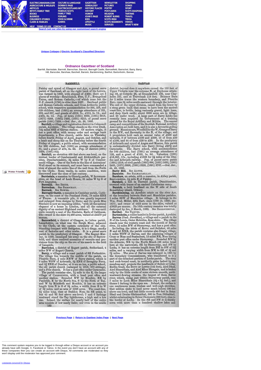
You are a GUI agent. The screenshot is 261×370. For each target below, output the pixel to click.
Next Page (117, 317)
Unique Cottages (50, 51)
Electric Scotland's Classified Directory (83, 51)
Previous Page (64, 317)
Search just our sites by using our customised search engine (72, 29)
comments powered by (16, 362)
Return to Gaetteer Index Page (92, 317)
